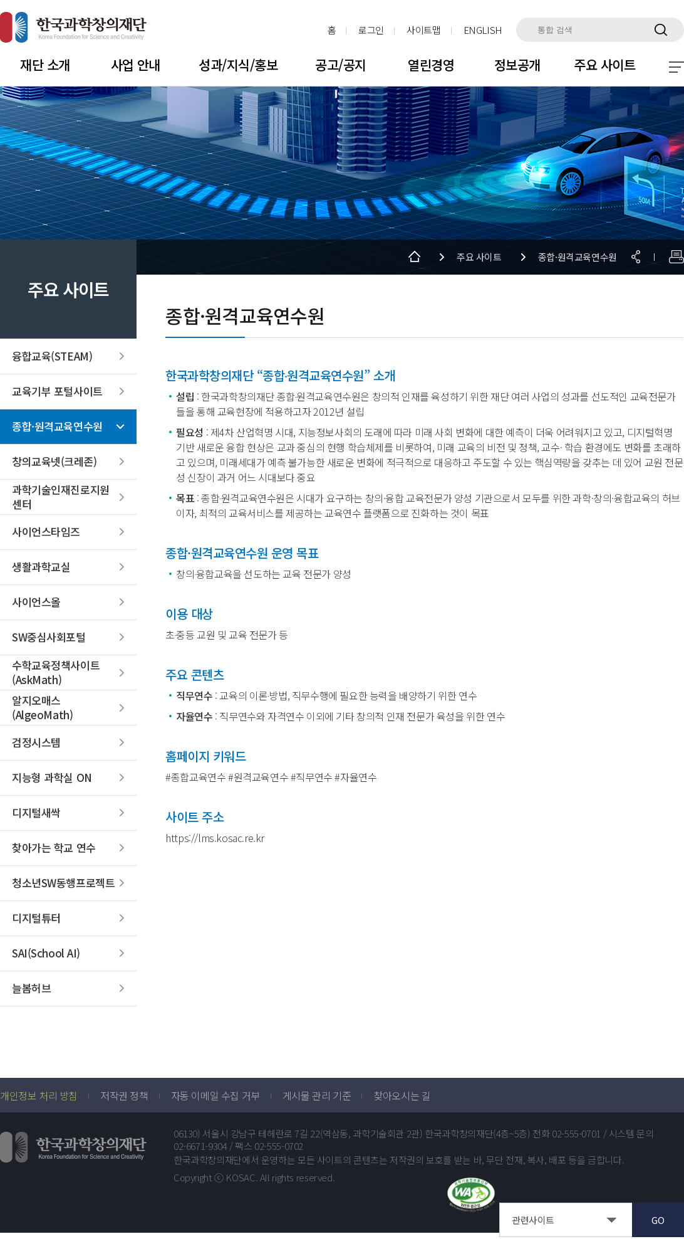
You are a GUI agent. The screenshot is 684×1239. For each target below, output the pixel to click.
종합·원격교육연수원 (57, 427)
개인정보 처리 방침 (39, 1095)
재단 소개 (45, 64)
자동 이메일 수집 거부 (215, 1095)
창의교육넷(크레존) (54, 462)
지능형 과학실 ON (52, 778)
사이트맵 (424, 29)
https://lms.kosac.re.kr (214, 837)
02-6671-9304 (200, 1147)
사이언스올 (36, 602)
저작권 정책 (124, 1095)
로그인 (371, 29)
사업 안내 (135, 64)
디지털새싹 (36, 813)
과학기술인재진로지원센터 (61, 497)
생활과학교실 (41, 567)
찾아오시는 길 (401, 1095)
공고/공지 (340, 64)
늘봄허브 (31, 989)
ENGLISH (483, 29)
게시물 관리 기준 (316, 1095)
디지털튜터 (36, 918)
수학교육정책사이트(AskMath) (56, 673)
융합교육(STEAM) (52, 357)
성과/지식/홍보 (238, 64)
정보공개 (517, 64)
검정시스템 (36, 743)
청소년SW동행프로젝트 (63, 883)
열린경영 (431, 64)
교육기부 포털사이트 (57, 392)
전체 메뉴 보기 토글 (676, 67)
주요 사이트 (604, 64)
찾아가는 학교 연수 (54, 848)
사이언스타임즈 (46, 532)
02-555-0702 (278, 1147)
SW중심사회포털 (49, 638)
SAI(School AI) (46, 954)
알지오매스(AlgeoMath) (42, 708)
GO (657, 1219)
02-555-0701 (576, 1133)
